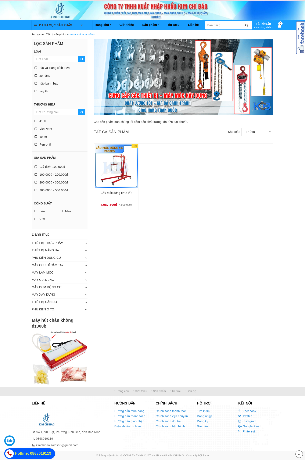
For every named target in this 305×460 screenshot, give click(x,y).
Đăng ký (202, 421)
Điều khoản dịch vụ (127, 426)
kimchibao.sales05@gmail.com (57, 445)
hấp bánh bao (46, 83)
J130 (40, 121)
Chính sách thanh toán (171, 411)
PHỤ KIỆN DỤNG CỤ (46, 257)
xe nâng (42, 75)
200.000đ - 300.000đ (51, 182)
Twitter (245, 416)
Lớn (40, 211)
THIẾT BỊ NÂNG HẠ (45, 250)
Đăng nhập (204, 416)
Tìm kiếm (203, 411)
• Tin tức (175, 391)
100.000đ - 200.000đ (51, 174)
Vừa (40, 219)
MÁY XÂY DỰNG (43, 294)
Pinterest (246, 431)
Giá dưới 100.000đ (50, 166)
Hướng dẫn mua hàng (129, 411)
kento (41, 136)
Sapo (206, 455)
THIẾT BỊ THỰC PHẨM (47, 243)
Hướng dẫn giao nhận (129, 421)
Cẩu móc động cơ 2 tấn (116, 193)
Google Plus (248, 426)
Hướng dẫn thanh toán (129, 416)
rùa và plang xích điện (52, 67)
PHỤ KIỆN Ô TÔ (43, 309)
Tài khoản (263, 23)
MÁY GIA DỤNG (43, 279)
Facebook (247, 411)
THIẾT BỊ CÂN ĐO (44, 302)
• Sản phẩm (158, 391)
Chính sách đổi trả (168, 421)
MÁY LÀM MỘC (42, 272)
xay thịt (42, 91)
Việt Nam (43, 129)
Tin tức (173, 24)
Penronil (43, 144)
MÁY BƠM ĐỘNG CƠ (47, 287)
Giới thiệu (126, 24)
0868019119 (44, 438)
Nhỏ (65, 211)
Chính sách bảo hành (170, 426)
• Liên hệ (190, 391)
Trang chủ (102, 24)
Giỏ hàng (203, 426)
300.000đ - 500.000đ (51, 190)
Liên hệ (193, 24)
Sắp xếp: (234, 131)
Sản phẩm (150, 24)
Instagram (247, 421)
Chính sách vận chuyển (172, 416)
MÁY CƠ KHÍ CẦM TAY (48, 265)
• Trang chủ (121, 391)
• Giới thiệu (140, 391)
